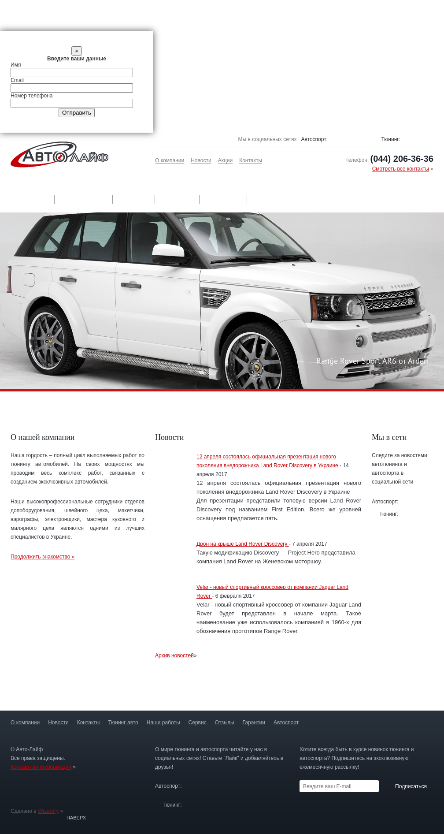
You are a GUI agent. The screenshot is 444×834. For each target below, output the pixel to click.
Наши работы (84, 199)
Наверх (76, 817)
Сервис (134, 199)
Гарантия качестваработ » (132, 693)
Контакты (250, 160)
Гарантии (223, 199)
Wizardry (48, 811)
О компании (169, 160)
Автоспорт (273, 199)
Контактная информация (41, 767)
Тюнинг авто (27, 199)
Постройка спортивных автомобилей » (398, 693)
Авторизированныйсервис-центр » (222, 693)
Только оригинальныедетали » (44, 693)
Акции (225, 160)
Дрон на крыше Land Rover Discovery (242, 544)
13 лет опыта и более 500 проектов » (310, 693)
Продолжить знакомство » (42, 557)
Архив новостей (174, 655)
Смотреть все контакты (400, 169)
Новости (201, 160)
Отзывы (178, 199)
